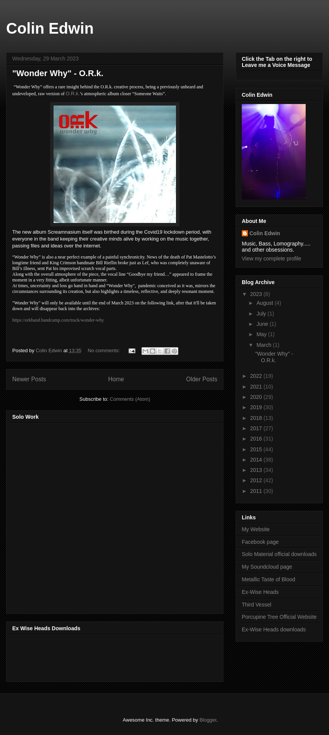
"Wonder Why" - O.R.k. (57, 73)
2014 (257, 460)
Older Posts (201, 379)
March (264, 345)
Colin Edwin (50, 28)
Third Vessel (256, 605)
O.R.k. (73, 93)
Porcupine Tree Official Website (279, 617)
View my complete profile (271, 258)
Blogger (207, 720)
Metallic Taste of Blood (268, 579)
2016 (257, 439)
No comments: (104, 350)
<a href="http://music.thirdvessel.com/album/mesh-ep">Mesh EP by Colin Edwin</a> (79, 516)
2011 (257, 491)
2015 (257, 449)
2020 (257, 397)
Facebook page (260, 542)
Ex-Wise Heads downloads (274, 629)
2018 (257, 418)
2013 (257, 470)
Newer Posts (29, 379)
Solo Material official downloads (279, 554)
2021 (257, 387)
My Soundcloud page (267, 567)
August (265, 303)
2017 (257, 428)
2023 (257, 294)
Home (116, 379)
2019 (257, 407)
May (262, 334)
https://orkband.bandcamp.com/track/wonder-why (58, 320)
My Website (256, 529)
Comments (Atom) (130, 399)
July (261, 314)
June (262, 324)
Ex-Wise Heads (260, 592)
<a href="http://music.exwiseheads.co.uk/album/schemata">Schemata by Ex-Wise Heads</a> (88, 656)
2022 (257, 376)
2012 (257, 480)
